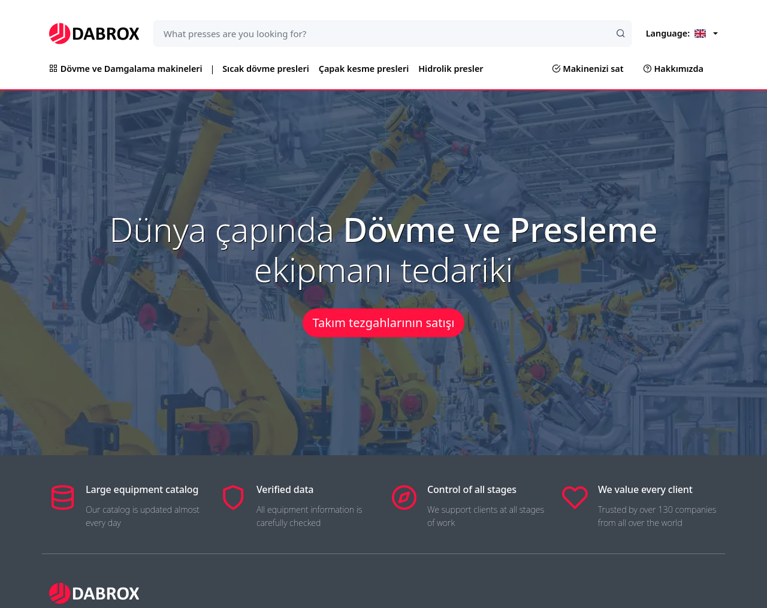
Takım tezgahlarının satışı (384, 322)
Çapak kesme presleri (364, 68)
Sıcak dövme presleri (265, 68)
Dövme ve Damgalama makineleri (126, 68)
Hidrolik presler (450, 68)
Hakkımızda (673, 68)
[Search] (620, 33)
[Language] (682, 33)
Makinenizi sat (588, 68)
